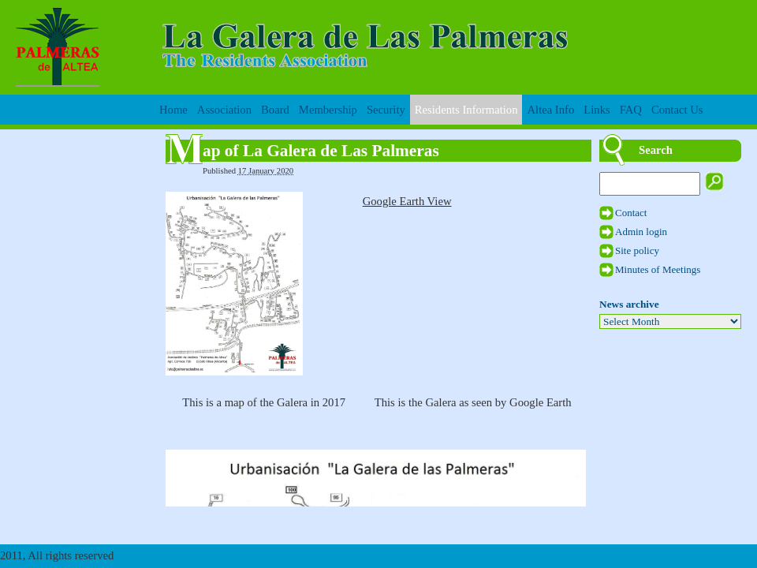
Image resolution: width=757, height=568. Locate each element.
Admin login (641, 231)
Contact (631, 213)
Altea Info (550, 109)
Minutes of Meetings (657, 269)
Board (275, 109)
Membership (328, 109)
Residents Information (466, 109)
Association (224, 109)
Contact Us (677, 109)
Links (597, 109)
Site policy (637, 250)
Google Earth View (407, 201)
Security (386, 109)
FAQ (631, 109)
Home (173, 109)
